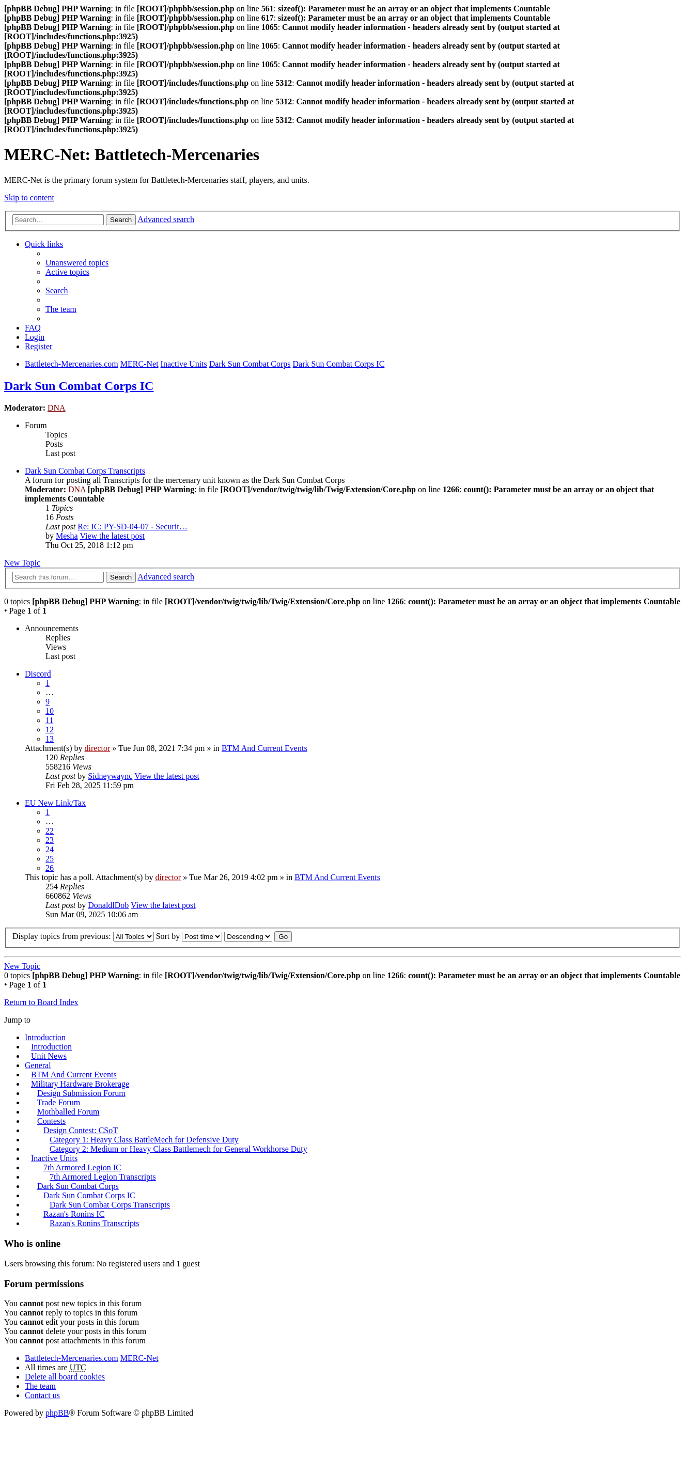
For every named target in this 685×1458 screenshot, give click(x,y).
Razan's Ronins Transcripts (94, 1223)
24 (49, 849)
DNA (57, 407)
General (38, 1065)
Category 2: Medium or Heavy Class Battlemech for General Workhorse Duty (178, 1149)
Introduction (45, 1037)
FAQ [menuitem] (33, 327)
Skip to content (29, 197)
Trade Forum (58, 1102)
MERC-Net (139, 1358)
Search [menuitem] (56, 290)
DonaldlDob (108, 905)
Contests (51, 1121)
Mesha (67, 535)
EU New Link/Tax (55, 802)
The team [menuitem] (60, 309)
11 (49, 720)
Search (121, 220)
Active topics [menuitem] (67, 272)
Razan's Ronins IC (73, 1214)
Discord (38, 673)
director (98, 748)
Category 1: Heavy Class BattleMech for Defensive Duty (144, 1139)
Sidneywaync (110, 776)
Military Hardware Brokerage (80, 1083)
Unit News (49, 1056)
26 (49, 868)
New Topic (22, 562)
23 (49, 840)
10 (49, 711)
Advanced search (165, 219)
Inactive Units (54, 1158)
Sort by (189, 936)
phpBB (57, 1412)
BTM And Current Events (264, 748)
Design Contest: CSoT (80, 1130)
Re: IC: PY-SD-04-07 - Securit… (132, 526)
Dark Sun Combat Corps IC (78, 386)
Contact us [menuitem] (42, 1395)
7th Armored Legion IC (82, 1167)
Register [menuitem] (38, 346)
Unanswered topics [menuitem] (76, 262)
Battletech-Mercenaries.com (71, 1358)
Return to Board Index (41, 1002)
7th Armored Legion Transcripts (103, 1176)
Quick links (44, 244)
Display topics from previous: (83, 936)
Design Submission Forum (81, 1093)
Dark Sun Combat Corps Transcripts (85, 470)
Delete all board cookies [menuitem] (65, 1376)
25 (49, 858)
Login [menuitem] (34, 337)
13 (49, 738)
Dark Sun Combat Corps (78, 1186)
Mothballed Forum (68, 1111)
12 (49, 729)
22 (49, 830)
